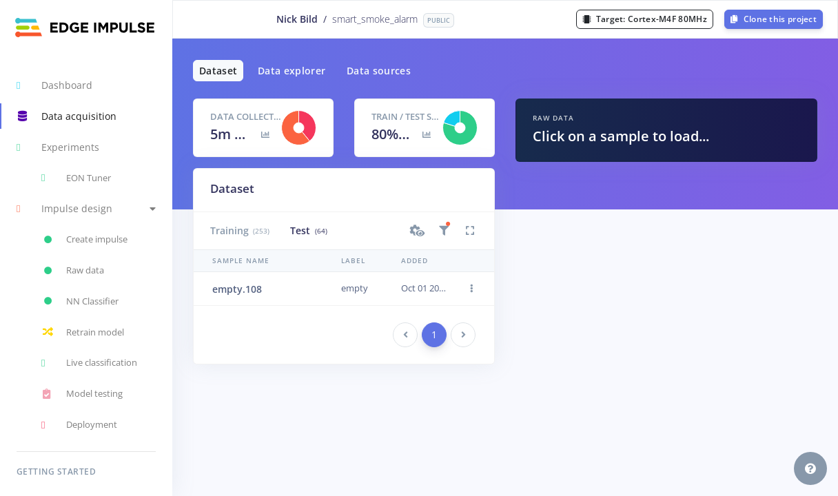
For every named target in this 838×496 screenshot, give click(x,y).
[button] (86, 209)
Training (239, 230)
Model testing (82, 394)
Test (308, 230)
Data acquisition (66, 116)
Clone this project (773, 19)
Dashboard (54, 85)
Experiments (58, 147)
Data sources (379, 70)
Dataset (218, 70)
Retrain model (82, 332)
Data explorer (292, 70)
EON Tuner (76, 177)
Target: (644, 19)
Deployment (79, 425)
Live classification (89, 363)
